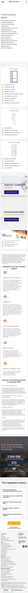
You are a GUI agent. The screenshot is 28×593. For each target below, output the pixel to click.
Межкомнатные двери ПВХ (10, 158)
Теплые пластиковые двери (10, 98)
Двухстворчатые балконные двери (11, 132)
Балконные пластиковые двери (11, 130)
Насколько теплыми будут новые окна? (14, 502)
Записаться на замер (11, 219)
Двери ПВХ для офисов (9, 91)
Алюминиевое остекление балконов (8, 579)
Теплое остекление (5, 572)
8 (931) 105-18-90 (14, 1)
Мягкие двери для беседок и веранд (11, 102)
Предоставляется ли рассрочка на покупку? (14, 514)
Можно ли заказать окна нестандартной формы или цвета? (14, 490)
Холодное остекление (5, 571)
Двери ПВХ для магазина (9, 89)
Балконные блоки (8, 127)
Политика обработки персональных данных (14, 584)
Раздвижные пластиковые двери (11, 163)
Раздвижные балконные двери (10, 134)
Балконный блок (4, 580)
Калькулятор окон (11, 192)
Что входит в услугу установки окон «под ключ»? (14, 496)
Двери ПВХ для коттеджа (9, 86)
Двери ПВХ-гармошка (9, 160)
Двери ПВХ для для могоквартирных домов (13, 93)
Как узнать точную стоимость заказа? (14, 508)
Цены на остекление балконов (7, 569)
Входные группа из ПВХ (9, 84)
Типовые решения (8, 167)
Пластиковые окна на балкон (7, 576)
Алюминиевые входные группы (11, 96)
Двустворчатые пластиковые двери (12, 165)
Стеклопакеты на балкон (6, 577)
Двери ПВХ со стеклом (9, 100)
